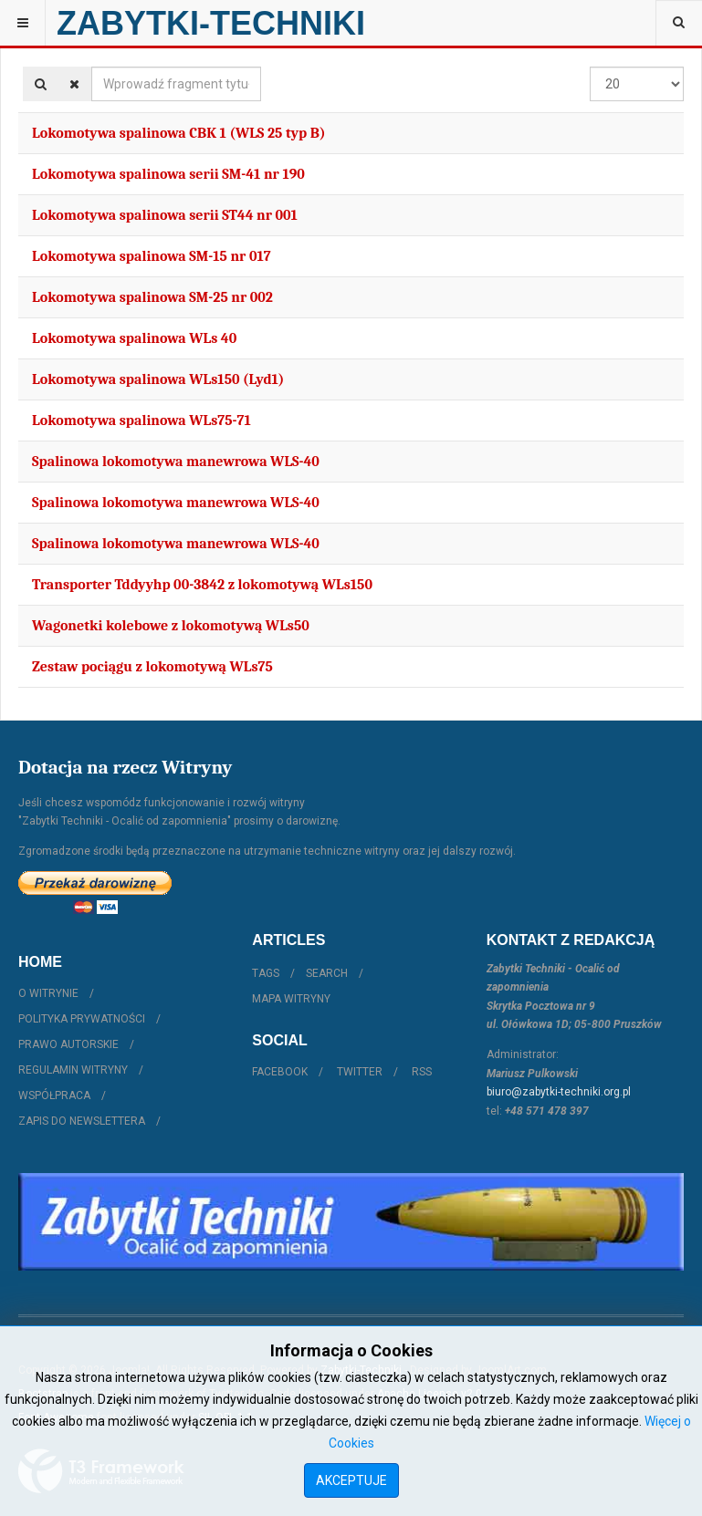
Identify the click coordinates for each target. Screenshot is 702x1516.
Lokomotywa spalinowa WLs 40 (134, 338)
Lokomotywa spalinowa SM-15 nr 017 (151, 256)
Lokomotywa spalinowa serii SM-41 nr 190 (168, 174)
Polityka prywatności (81, 1018)
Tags (265, 973)
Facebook (280, 1071)
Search (327, 973)
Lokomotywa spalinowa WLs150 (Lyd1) (158, 379)
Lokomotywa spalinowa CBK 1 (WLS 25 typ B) (178, 133)
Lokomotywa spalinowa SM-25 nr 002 (152, 297)
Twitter (359, 1071)
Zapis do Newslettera (81, 1121)
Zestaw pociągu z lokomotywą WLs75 (152, 667)
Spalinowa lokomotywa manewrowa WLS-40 (176, 461)
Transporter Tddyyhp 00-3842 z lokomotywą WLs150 (202, 584)
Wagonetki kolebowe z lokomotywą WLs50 (170, 626)
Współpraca (54, 1095)
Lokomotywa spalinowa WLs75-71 (141, 420)
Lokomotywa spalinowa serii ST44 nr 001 (165, 215)
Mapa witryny (291, 998)
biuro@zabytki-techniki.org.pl (559, 1091)
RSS (422, 1071)
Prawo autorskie (68, 1044)
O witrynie (48, 993)
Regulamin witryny (73, 1070)
